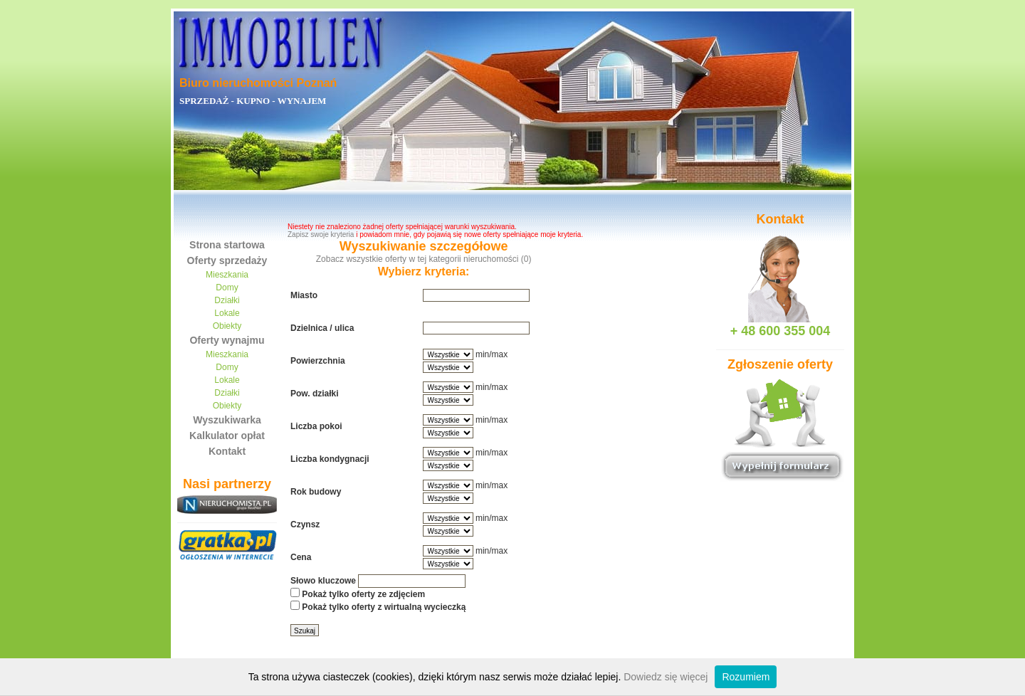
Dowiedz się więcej (666, 676)
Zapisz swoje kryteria (321, 234)
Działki (226, 300)
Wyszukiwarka (227, 420)
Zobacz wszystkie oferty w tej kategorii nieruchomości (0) (424, 259)
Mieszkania (227, 275)
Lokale (226, 313)
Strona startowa (227, 245)
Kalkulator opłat (227, 435)
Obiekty (227, 326)
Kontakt (227, 451)
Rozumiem (745, 676)
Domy (227, 287)
